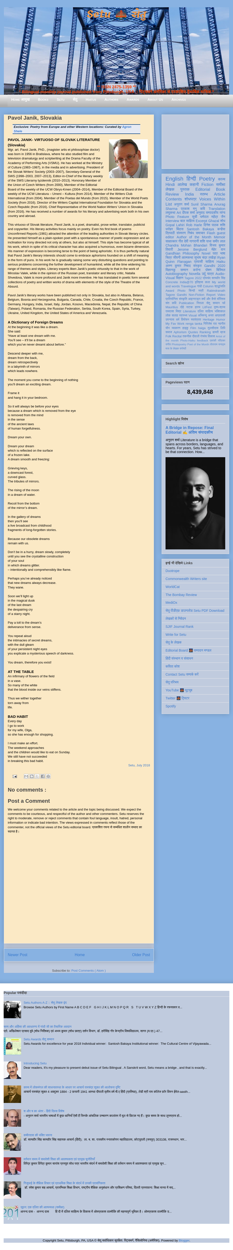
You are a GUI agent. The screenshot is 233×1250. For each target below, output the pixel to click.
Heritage (209, 319)
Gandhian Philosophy (182, 253)
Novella (194, 274)
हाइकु (185, 328)
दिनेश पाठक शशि (214, 225)
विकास (211, 336)
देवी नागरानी (191, 241)
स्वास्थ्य (183, 315)
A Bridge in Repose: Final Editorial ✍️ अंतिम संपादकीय (190, 429)
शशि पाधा (205, 241)
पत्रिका (221, 340)
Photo (181, 290)
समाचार (200, 233)
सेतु (75, 99)
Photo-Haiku (187, 340)
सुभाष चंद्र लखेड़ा (205, 257)
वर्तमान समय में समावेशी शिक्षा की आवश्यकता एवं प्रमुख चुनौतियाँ (59, 1159)
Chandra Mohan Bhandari (186, 245)
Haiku (220, 262)
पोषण (208, 270)
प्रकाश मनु (189, 209)
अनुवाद (200, 213)
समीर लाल (219, 241)
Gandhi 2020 (214, 266)
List (169, 204)
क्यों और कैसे (208, 299)
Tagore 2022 (193, 278)
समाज (169, 332)
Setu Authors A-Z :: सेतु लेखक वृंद (45, 1002)
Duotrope (173, 571)
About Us (155, 99)
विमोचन (185, 319)
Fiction (207, 184)
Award (170, 290)
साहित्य (209, 262)
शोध (222, 221)
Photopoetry (179, 344)
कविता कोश (173, 666)
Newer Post (17, 955)
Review (172, 194)
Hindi (170, 184)
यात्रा (210, 274)
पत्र (215, 253)
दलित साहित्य (205, 311)
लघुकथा (170, 213)
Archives (178, 99)
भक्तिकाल (220, 311)
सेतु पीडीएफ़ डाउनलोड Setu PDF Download (195, 611)
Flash (211, 233)
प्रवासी (198, 262)
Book (220, 189)
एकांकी (213, 340)
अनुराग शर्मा (181, 204)
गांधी (199, 286)
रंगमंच (203, 336)
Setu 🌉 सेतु (116, 14)
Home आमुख (20, 99)
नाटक (189, 307)
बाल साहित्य (187, 221)
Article (219, 194)
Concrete (172, 282)
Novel (206, 253)
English (174, 179)
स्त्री (201, 290)
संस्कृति (183, 299)
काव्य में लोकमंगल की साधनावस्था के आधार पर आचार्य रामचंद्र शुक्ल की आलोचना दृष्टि (72, 1087)
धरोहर (169, 229)
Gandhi (182, 295)
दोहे (182, 307)
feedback (202, 340)
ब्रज (222, 332)
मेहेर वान (218, 249)
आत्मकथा (187, 257)
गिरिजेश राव (210, 323)
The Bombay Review (181, 595)
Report (211, 295)
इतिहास (199, 282)
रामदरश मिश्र (173, 311)
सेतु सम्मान (213, 303)
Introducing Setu (35, 1063)
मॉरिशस (221, 299)
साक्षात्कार (171, 241)
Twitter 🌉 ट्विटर (177, 698)
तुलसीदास (213, 328)
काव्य (221, 179)
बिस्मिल (220, 270)
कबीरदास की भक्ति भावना (38, 1135)
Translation (216, 209)
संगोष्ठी (183, 348)
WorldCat (173, 587)
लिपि (222, 328)
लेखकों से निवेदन (176, 619)
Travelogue (188, 286)
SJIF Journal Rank (179, 627)
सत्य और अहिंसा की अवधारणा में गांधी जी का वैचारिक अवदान (37, 1026)
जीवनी (177, 257)
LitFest (207, 307)
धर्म (177, 319)
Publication (186, 303)
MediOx (171, 602)
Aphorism (180, 332)
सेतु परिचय (172, 682)
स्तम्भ (204, 194)
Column (208, 286)
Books (43, 99)
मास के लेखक (172, 348)
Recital (177, 336)
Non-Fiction (196, 295)
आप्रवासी (220, 315)
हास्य (197, 307)
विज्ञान (179, 278)
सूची (194, 217)
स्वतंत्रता (196, 319)
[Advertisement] (195, 140)
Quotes (193, 332)
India (189, 194)
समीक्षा (220, 184)
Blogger (184, 1240)
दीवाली (195, 336)
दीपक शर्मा (188, 213)
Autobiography (176, 274)
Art (179, 213)
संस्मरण (181, 233)
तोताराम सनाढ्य (217, 344)
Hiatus (91, 99)
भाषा (222, 253)
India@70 (186, 282)
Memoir (219, 237)
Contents (174, 199)
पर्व (223, 303)
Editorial (202, 189)
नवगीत (221, 323)
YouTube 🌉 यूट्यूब (179, 690)
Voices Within (212, 199)
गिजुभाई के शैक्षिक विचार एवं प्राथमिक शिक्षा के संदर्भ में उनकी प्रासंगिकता (64, 1183)
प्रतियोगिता (172, 299)
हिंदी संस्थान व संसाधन (179, 658)
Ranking (205, 332)
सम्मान (184, 270)
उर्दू (204, 274)
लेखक (170, 189)
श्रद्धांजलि (220, 286)
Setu (61, 99)
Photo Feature (177, 217)
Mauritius (172, 307)
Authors (111, 99)
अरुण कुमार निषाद (178, 266)
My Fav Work (175, 323)
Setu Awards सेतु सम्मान (39, 1039)
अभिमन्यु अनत (206, 315)
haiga (202, 328)
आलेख (182, 184)
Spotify (171, 706)
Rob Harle (194, 225)
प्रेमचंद (207, 278)
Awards (133, 99)
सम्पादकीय (212, 213)
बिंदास (179, 229)
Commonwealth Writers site (186, 579)
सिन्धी (192, 290)
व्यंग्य (222, 213)
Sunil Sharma (201, 204)
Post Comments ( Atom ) (88, 970)
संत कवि (171, 303)
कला (207, 282)
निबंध (191, 233)
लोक (168, 315)
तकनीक (187, 336)
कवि (202, 209)
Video (221, 295)
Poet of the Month (198, 344)
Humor (220, 319)
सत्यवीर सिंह (218, 278)
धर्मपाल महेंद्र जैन (212, 217)
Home (80, 955)
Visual (192, 315)
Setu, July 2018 (139, 765)
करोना (196, 270)
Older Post (141, 955)
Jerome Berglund (192, 249)
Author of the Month (194, 237)
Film (193, 328)
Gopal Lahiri (175, 225)
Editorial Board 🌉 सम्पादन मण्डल (188, 650)
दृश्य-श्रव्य (219, 307)
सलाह (175, 315)
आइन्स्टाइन (194, 299)
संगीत (168, 344)
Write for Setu (176, 635)
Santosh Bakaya (200, 229)
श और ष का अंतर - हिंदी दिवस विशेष (44, 1111)
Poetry (207, 179)
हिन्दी (191, 179)
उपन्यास (170, 319)
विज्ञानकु (170, 270)
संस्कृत (197, 266)
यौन (168, 328)
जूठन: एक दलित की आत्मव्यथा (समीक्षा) (42, 1207)
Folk (168, 336)
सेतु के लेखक (174, 642)
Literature (189, 311)
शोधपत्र (190, 199)
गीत (180, 241)
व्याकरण (176, 328)
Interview (172, 221)
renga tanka (194, 323)
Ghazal (213, 221)
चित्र (169, 257)
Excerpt (201, 221)
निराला (200, 303)
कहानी (194, 184)
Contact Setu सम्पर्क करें (182, 674)
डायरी (215, 332)
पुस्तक (185, 189)
